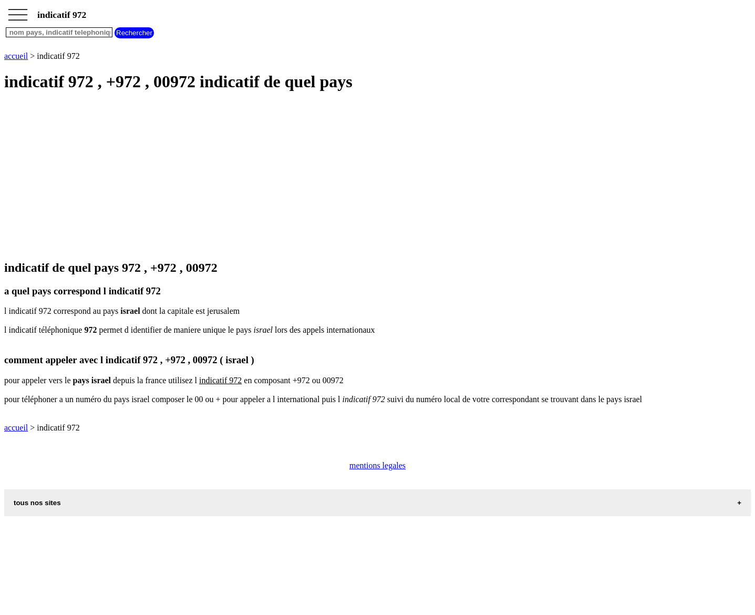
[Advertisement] (319, 176)
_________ (17, 12)
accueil (16, 56)
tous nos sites (37, 503)
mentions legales (377, 465)
